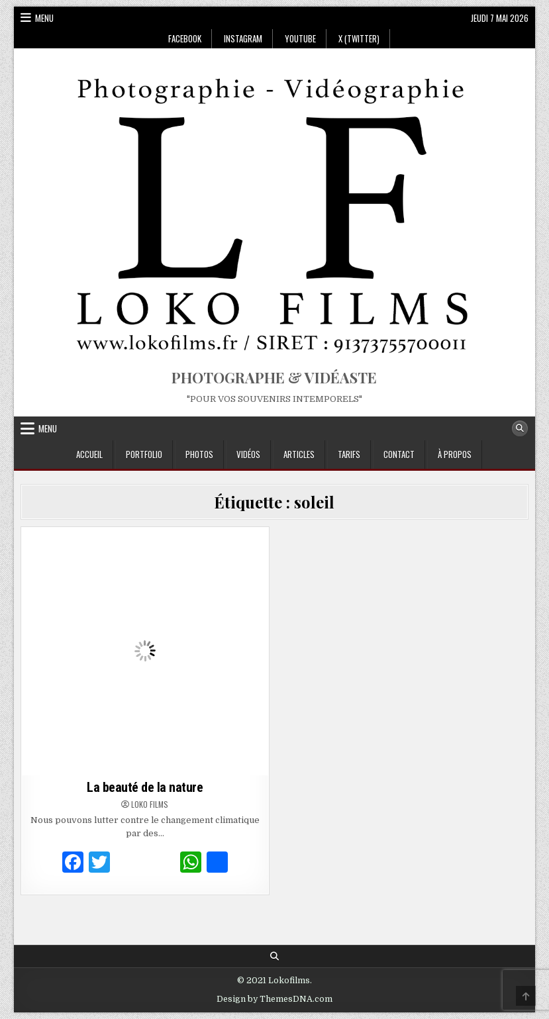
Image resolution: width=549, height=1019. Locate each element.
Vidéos (248, 454)
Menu (44, 17)
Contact (399, 454)
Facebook (184, 38)
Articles (299, 454)
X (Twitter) (358, 38)
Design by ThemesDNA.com (274, 999)
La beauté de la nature (145, 787)
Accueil (89, 454)
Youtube (300, 38)
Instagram (243, 38)
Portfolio (144, 454)
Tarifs (349, 454)
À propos (455, 454)
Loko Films (149, 804)
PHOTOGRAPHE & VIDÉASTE (274, 377)
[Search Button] (520, 428)
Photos (199, 454)
